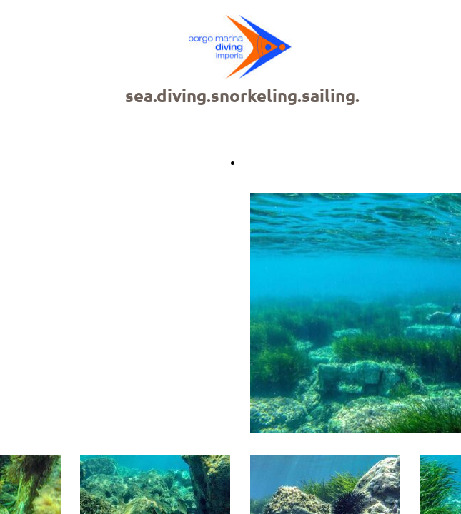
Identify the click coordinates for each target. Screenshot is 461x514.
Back (254, 162)
